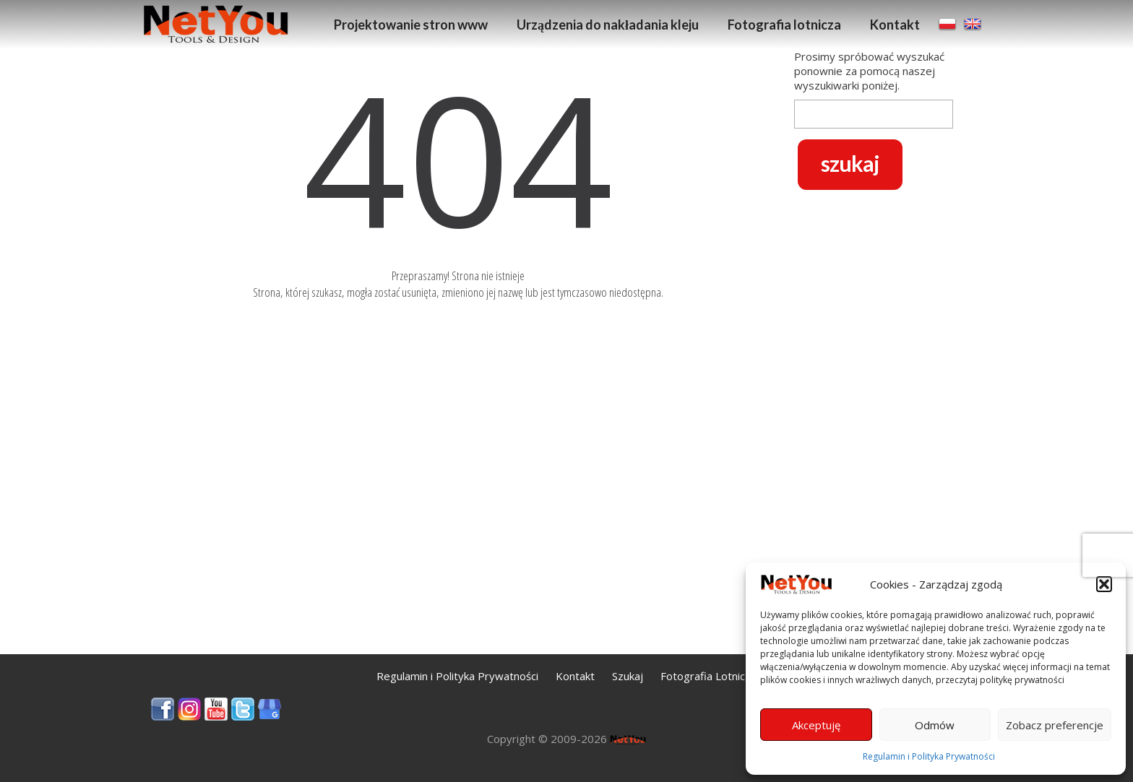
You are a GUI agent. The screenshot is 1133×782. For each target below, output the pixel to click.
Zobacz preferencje (1054, 725)
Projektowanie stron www (411, 24)
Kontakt (895, 24)
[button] (1104, 584)
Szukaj (627, 676)
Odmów (935, 725)
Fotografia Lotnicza (708, 676)
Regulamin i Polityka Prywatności (929, 756)
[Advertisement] (873, 427)
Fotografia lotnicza (784, 24)
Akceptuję (816, 725)
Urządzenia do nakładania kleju (608, 24)
